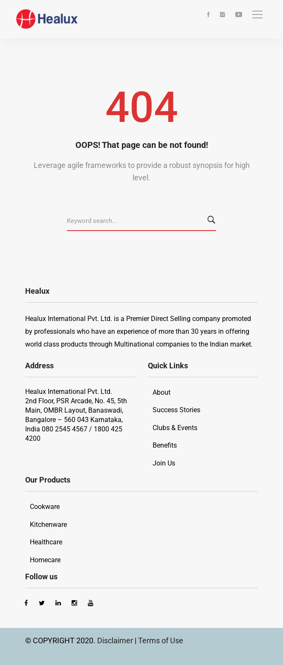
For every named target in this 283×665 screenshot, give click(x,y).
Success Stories (176, 410)
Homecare (45, 560)
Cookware (45, 507)
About (161, 392)
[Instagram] (222, 15)
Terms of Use (160, 640)
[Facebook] (208, 15)
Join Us (164, 463)
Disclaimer (116, 640)
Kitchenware (48, 524)
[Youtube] (238, 15)
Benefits (165, 445)
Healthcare (46, 542)
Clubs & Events (175, 428)
